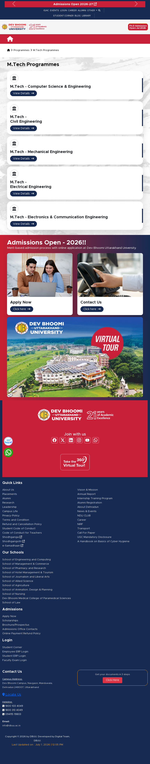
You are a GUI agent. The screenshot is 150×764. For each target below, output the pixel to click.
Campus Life (10, 511)
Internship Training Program (94, 498)
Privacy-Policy (11, 516)
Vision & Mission (87, 490)
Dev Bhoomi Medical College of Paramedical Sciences (36, 598)
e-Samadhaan (12, 546)
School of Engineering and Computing (26, 559)
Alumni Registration (89, 503)
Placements (9, 494)
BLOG (78, 16)
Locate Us (11, 694)
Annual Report (86, 494)
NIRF (80, 524)
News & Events (86, 511)
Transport (83, 529)
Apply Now (9, 616)
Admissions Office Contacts (20, 629)
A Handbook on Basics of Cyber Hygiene (103, 541)
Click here (21, 309)
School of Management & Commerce (25, 564)
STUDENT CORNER (63, 16)
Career (81, 520)
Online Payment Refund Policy (21, 633)
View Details (23, 93)
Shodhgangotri (13, 541)
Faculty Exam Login (14, 660)
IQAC (46, 10)
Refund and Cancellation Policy (22, 524)
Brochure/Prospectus (15, 625)
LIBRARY (86, 16)
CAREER (72, 10)
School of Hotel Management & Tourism (27, 572)
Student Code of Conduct (18, 529)
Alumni (6, 498)
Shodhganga (12, 537)
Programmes (21, 50)
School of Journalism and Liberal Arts (26, 577)
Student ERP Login (14, 656)
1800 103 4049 (12, 706)
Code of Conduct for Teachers (22, 533)
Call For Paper (86, 533)
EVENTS (54, 10)
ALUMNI (82, 10)
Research (8, 503)
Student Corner (12, 647)
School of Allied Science (17, 581)
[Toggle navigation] (140, 39)
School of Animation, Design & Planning (27, 589)
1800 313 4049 (12, 710)
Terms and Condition (15, 520)
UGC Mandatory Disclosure (94, 537)
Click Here (112, 680)
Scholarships (10, 621)
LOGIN (63, 10)
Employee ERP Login (15, 651)
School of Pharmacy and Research (24, 568)
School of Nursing (13, 594)
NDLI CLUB (84, 516)
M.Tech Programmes (46, 50)
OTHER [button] (91, 10)
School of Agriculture (15, 585)
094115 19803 (11, 714)
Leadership (9, 507)
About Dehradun (88, 507)
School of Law (11, 602)
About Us (8, 490)
